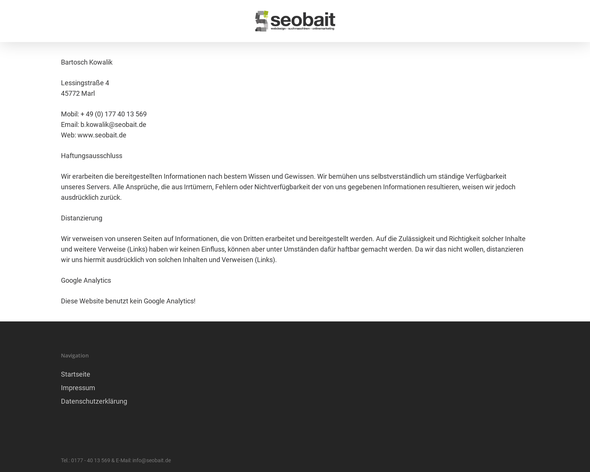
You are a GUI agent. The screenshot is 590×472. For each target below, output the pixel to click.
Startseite (75, 374)
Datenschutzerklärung (94, 401)
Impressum (78, 388)
